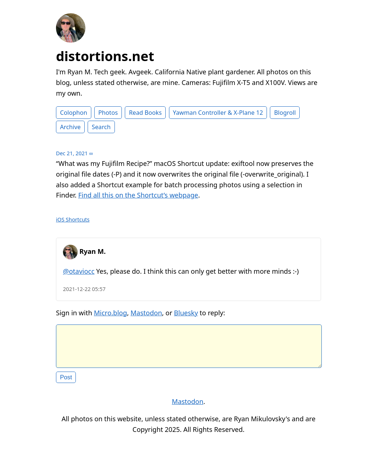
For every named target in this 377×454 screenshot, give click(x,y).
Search (101, 127)
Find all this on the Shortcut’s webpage (138, 195)
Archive (70, 127)
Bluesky (186, 312)
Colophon (73, 113)
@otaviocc (79, 271)
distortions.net (105, 56)
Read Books (145, 113)
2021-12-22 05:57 (84, 288)
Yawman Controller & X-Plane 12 (218, 113)
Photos (108, 113)
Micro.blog (110, 312)
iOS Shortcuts (72, 219)
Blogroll (285, 113)
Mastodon (146, 312)
